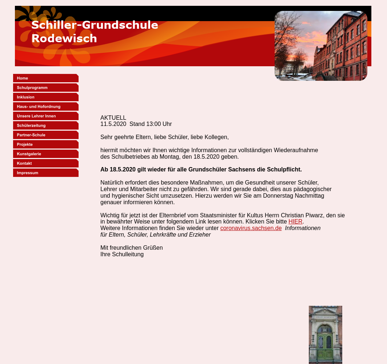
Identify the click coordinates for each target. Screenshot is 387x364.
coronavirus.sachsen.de (251, 228)
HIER (295, 221)
